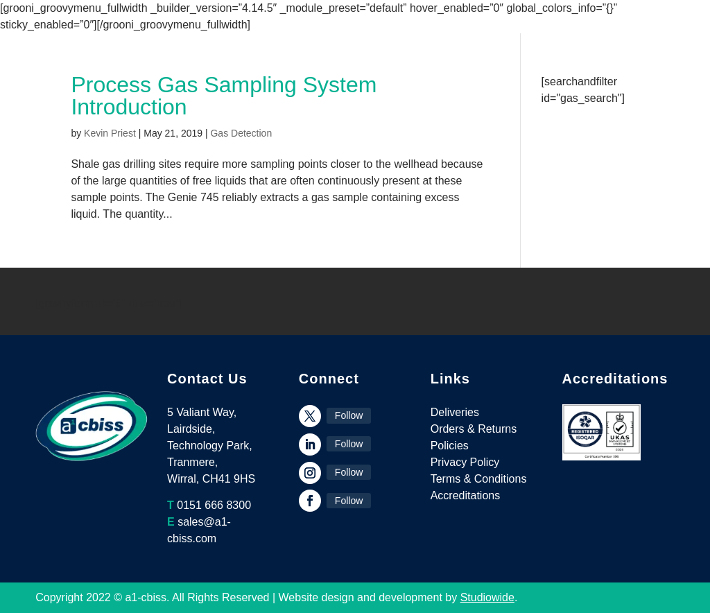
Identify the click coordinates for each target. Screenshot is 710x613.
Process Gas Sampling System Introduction (223, 95)
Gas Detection (241, 133)
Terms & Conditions (479, 479)
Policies (450, 445)
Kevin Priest (110, 133)
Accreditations (466, 495)
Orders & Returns (474, 429)
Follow (349, 415)
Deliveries (455, 412)
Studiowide (487, 597)
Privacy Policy (465, 462)
